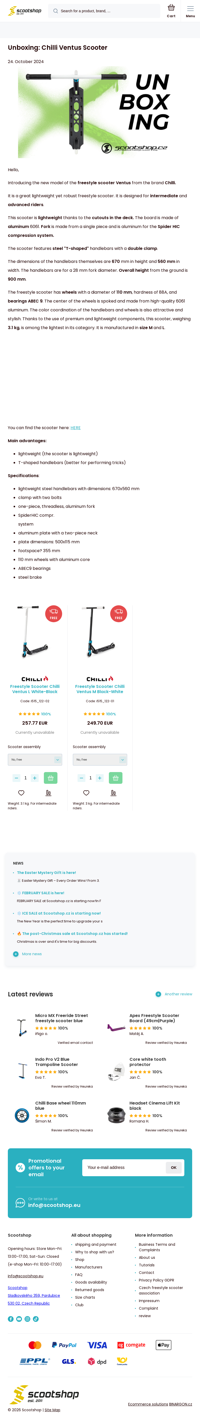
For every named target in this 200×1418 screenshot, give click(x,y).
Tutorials (147, 1265)
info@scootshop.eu (54, 1205)
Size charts (85, 1297)
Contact (146, 1272)
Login (174, 1167)
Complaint (148, 1308)
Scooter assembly (24, 746)
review (145, 1315)
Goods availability (91, 1282)
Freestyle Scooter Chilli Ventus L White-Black (35, 689)
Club (79, 1305)
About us (147, 1257)
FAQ (79, 1274)
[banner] (24, 11)
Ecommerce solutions (148, 1404)
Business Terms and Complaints (157, 1247)
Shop (79, 1259)
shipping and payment (95, 1244)
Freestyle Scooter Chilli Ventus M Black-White (100, 689)
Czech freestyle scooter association (161, 1290)
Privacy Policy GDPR (156, 1280)
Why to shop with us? (94, 1252)
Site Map (52, 1410)
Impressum (149, 1300)
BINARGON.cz (180, 1404)
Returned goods (89, 1289)
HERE (75, 428)
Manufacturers (88, 1267)
